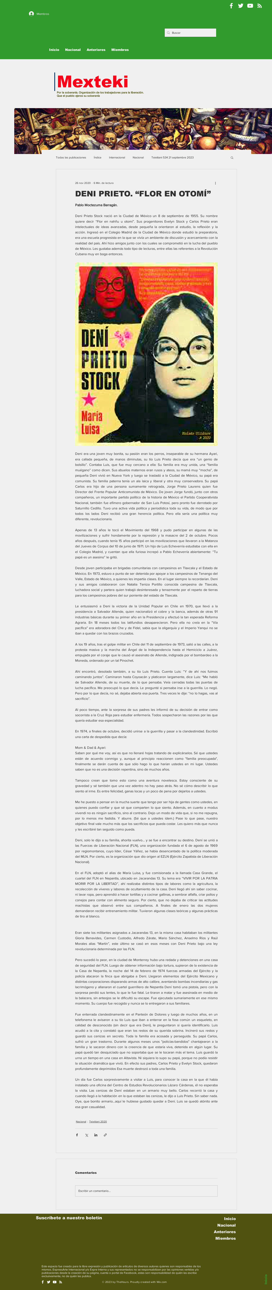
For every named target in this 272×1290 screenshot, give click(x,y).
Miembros (225, 1238)
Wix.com (162, 1281)
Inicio (266, 1279)
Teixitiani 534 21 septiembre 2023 (172, 157)
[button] (232, 157)
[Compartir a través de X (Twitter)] (86, 1135)
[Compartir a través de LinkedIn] (96, 1135)
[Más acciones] (215, 183)
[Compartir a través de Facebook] (77, 1135)
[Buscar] (193, 33)
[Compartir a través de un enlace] (105, 1135)
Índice (97, 157)
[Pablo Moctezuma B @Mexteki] (240, 5)
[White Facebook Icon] (42, 1282)
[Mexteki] (231, 5)
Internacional (117, 157)
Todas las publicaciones (71, 157)
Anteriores (225, 1232)
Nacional (138, 157)
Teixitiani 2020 (98, 1121)
